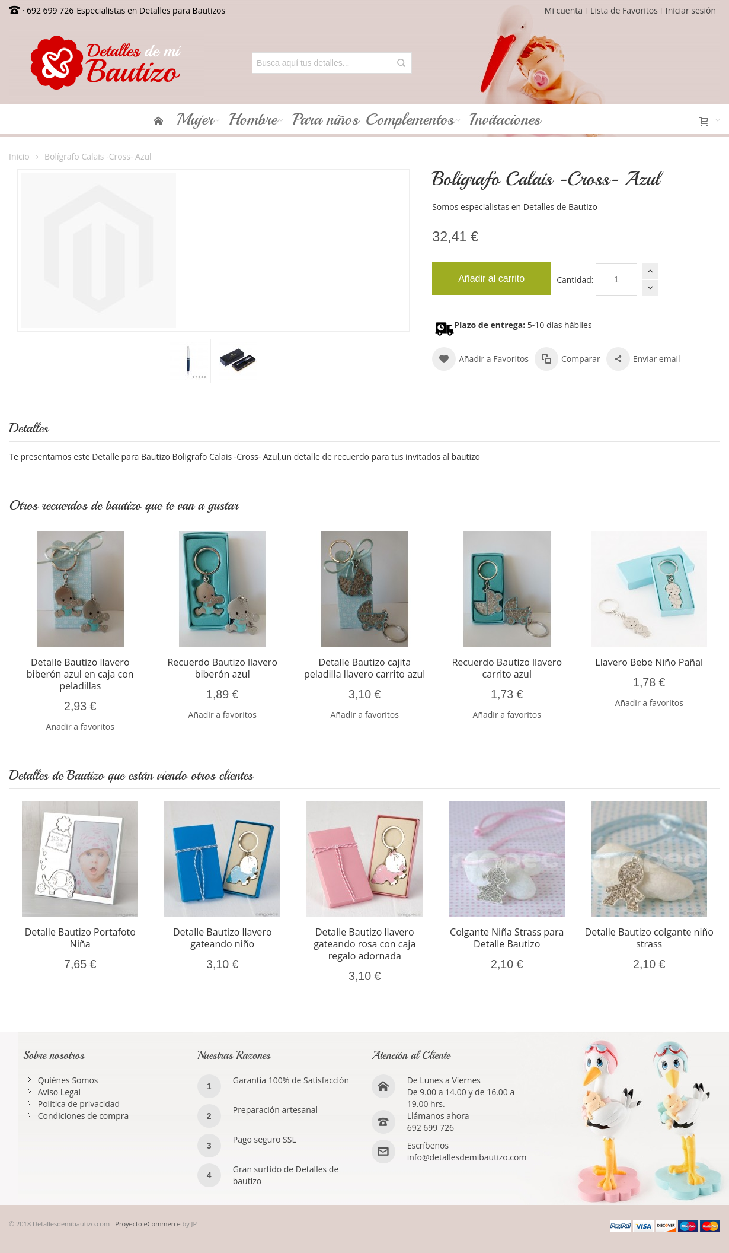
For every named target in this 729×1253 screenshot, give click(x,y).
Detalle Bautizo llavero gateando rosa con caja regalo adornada (364, 944)
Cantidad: (575, 279)
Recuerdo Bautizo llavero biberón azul (222, 668)
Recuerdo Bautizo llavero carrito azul (507, 668)
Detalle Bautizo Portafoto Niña (80, 938)
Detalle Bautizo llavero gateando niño (222, 938)
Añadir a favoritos (80, 726)
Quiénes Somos (68, 1080)
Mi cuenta (564, 10)
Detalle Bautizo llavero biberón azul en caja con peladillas (80, 674)
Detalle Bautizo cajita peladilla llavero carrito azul (364, 668)
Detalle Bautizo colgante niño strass (649, 938)
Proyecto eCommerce (147, 1223)
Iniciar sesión (691, 10)
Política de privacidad (79, 1103)
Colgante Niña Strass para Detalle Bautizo (507, 938)
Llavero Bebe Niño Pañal (649, 662)
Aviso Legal (59, 1092)
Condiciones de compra (83, 1115)
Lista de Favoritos (624, 10)
